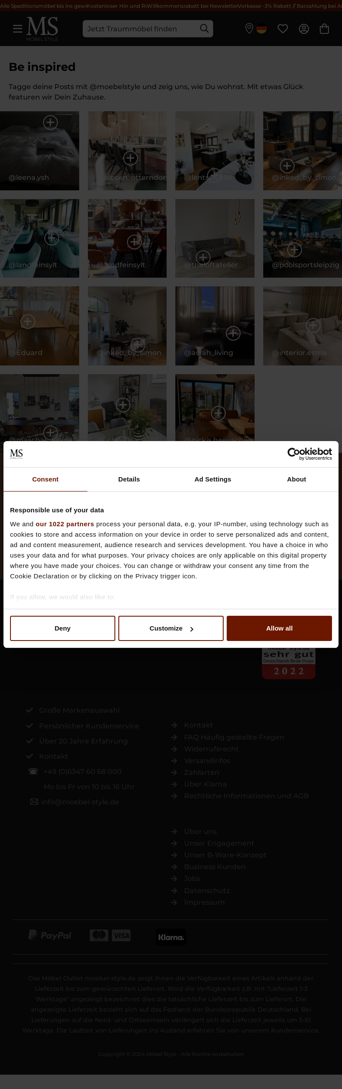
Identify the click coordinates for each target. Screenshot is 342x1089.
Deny (62, 628)
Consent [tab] (45, 479)
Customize (171, 628)
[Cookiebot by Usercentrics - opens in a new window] (294, 454)
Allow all (279, 628)
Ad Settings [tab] (212, 479)
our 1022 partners (65, 524)
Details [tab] (129, 479)
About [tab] (296, 479)
